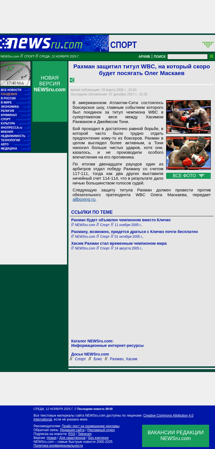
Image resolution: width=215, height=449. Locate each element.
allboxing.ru (84, 199)
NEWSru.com (10, 56)
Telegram (85, 434)
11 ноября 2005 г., (128, 225)
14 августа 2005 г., (128, 248)
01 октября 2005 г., (129, 237)
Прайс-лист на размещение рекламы (91, 426)
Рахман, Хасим (123, 359)
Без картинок (98, 438)
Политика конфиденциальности (58, 446)
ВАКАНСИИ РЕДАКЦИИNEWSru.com (176, 435)
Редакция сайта (72, 430)
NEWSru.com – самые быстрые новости (64, 442)
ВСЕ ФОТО (188, 175)
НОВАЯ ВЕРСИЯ (50, 83)
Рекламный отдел (101, 430)
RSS (71, 434)
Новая (51, 438)
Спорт (123, 44)
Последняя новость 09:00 (95, 408)
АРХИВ (144, 57)
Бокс (98, 359)
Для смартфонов (72, 438)
